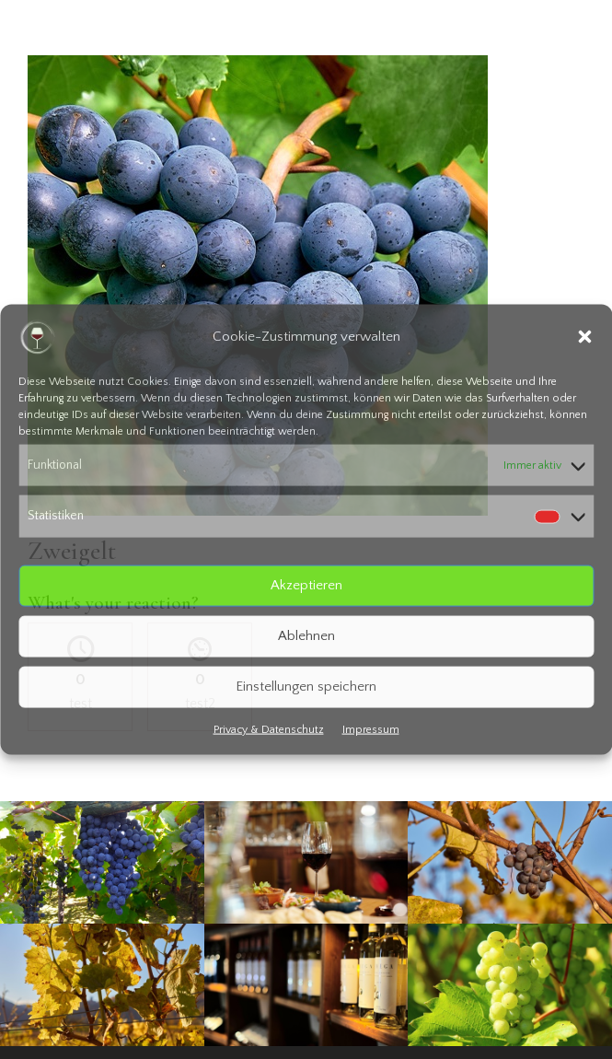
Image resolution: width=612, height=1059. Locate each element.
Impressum (370, 729)
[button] (584, 337)
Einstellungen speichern (306, 686)
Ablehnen (306, 636)
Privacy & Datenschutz (269, 729)
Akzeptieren (306, 585)
